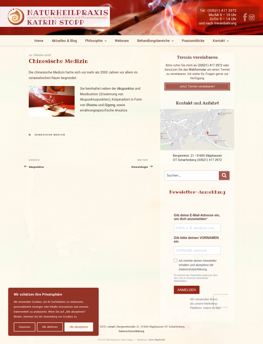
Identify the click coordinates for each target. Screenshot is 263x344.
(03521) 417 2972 (210, 65)
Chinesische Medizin (50, 134)
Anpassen (24, 327)
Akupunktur (125, 88)
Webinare (122, 40)
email (111, 327)
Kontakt (221, 40)
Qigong (110, 105)
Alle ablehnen (50, 327)
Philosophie (96, 40)
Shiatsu (91, 105)
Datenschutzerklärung (131, 331)
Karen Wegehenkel (157, 339)
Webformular (197, 70)
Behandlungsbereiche (155, 40)
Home (39, 40)
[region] (53, 312)
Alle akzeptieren (78, 327)
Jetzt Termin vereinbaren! (197, 86)
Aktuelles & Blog (64, 40)
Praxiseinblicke (193, 40)
